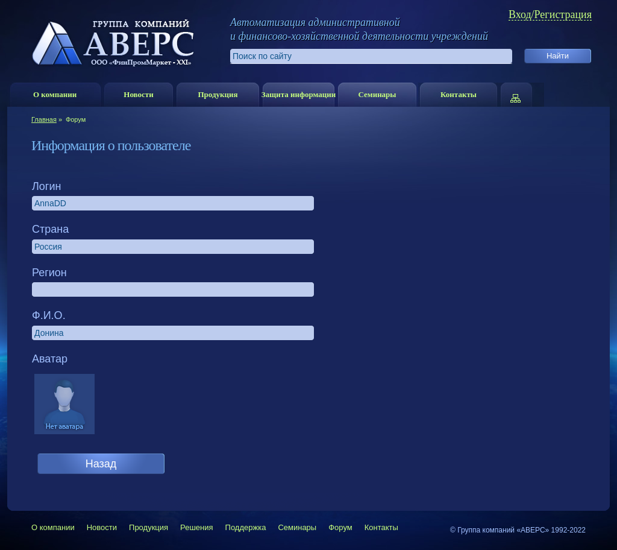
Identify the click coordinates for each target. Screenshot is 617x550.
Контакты (458, 94)
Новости (138, 94)
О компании (55, 94)
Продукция (217, 94)
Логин (46, 186)
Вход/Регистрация (550, 15)
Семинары (377, 94)
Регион (49, 273)
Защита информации (299, 94)
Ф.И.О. (49, 315)
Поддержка (245, 527)
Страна (50, 229)
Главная (44, 119)
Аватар (49, 359)
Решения (196, 527)
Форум (340, 527)
